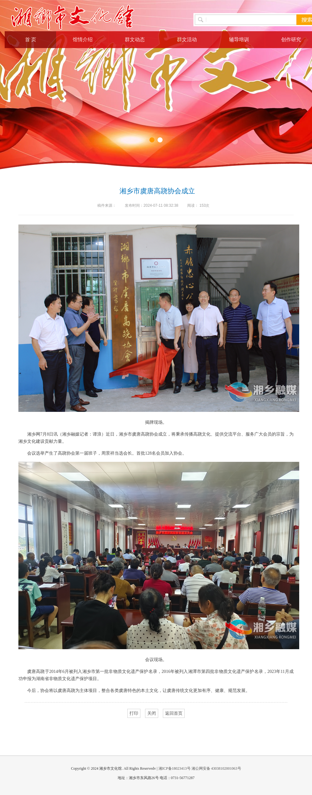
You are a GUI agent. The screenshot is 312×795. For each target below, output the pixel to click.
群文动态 (135, 39)
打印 (133, 713)
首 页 (30, 39)
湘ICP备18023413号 (174, 768)
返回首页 (174, 713)
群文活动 (187, 39)
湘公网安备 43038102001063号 (216, 768)
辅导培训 (239, 39)
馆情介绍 (83, 39)
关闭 (151, 713)
